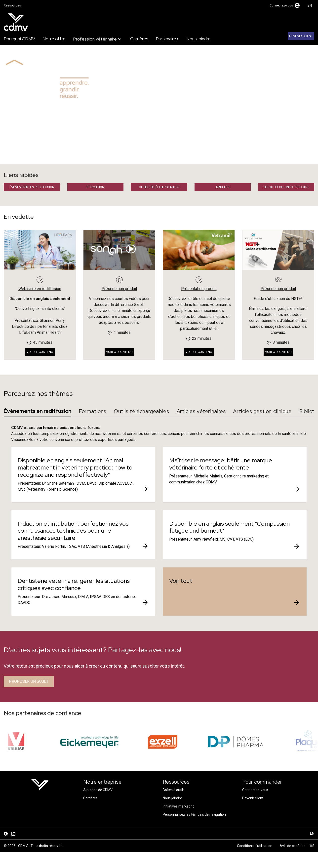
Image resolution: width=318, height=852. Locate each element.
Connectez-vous (255, 790)
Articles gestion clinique (262, 411)
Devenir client (301, 36)
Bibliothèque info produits (286, 187)
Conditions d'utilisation (254, 846)
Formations (92, 411)
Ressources (12, 5)
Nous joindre (198, 39)
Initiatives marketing (179, 806)
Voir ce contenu (40, 352)
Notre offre (54, 39)
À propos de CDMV (98, 790)
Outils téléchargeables (159, 187)
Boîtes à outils (174, 790)
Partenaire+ (167, 39)
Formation (95, 187)
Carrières (139, 39)
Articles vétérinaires (201, 411)
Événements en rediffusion (31, 187)
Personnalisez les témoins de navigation (194, 814)
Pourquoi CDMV (19, 39)
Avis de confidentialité (297, 846)
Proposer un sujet (28, 681)
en (310, 5)
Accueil (10, 158)
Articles (223, 187)
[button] (285, 5)
